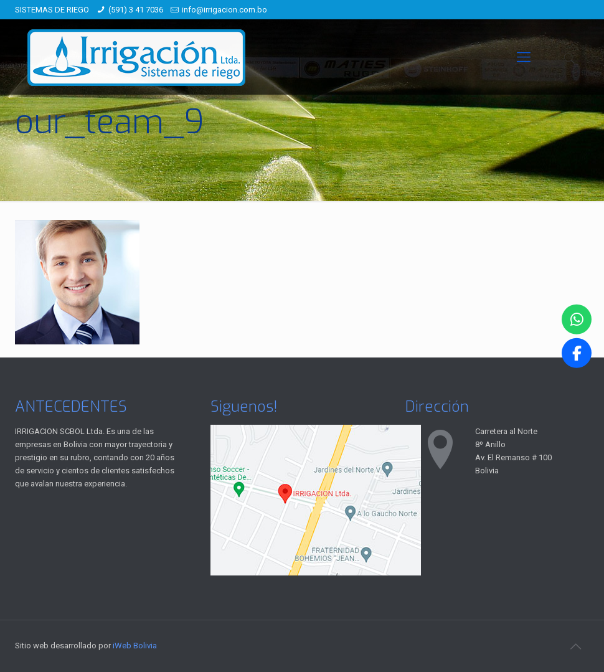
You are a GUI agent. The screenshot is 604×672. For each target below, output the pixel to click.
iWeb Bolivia (135, 645)
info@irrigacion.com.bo (224, 9)
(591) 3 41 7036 (135, 9)
